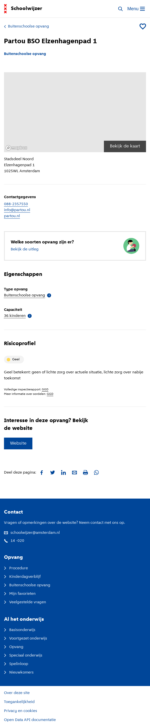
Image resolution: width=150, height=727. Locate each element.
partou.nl (12, 216)
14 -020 (14, 541)
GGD (45, 389)
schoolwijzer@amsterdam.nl (32, 533)
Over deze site (17, 693)
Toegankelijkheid (19, 702)
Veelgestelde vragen (25, 602)
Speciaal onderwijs (23, 656)
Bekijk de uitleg (25, 249)
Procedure (16, 568)
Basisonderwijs (19, 630)
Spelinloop (16, 664)
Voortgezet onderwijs (25, 639)
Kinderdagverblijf (22, 577)
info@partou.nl (17, 210)
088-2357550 (16, 204)
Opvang (13, 647)
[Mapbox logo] (16, 148)
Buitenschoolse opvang (26, 26)
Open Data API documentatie (30, 720)
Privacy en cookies (20, 711)
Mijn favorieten (20, 594)
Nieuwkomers (19, 673)
